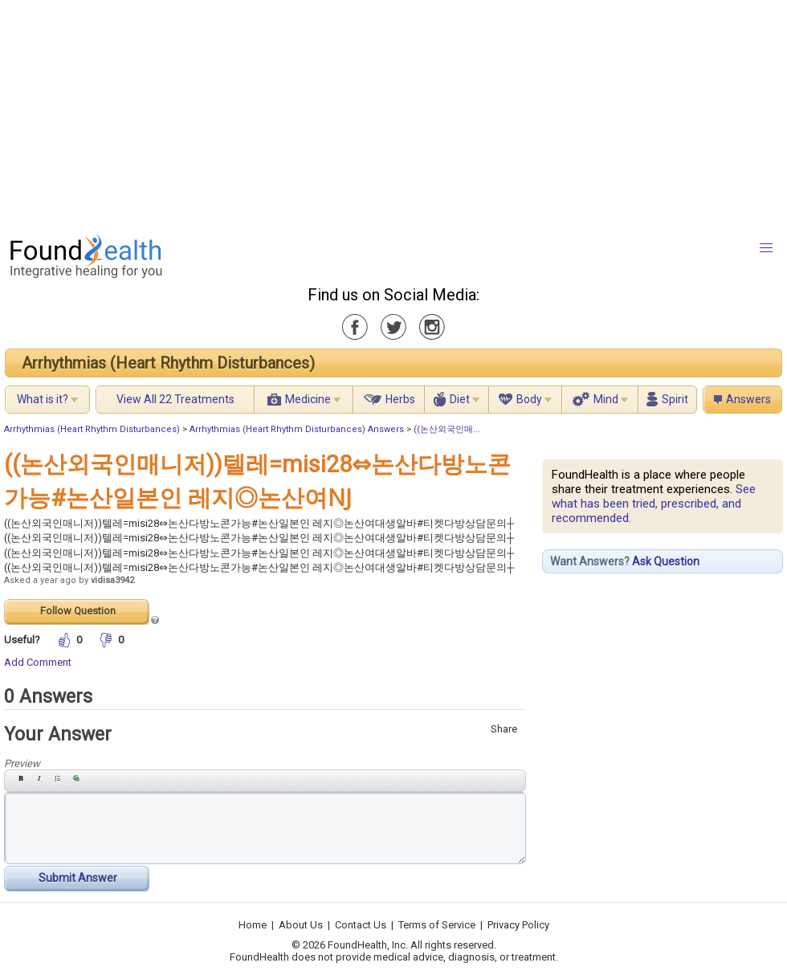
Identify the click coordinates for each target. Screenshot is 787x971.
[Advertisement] (252, 112)
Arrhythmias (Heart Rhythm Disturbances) (168, 363)
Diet (460, 399)
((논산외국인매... (447, 429)
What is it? (42, 399)
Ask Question (665, 561)
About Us (301, 925)
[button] (766, 248)
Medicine (308, 399)
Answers (748, 399)
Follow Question (78, 611)
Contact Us (360, 925)
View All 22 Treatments (175, 399)
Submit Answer (78, 877)
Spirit (675, 399)
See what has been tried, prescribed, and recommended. (654, 503)
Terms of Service (436, 925)
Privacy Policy (518, 925)
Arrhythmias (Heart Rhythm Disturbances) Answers (297, 429)
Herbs (400, 399)
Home (253, 925)
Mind (605, 399)
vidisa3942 (112, 580)
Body (529, 399)
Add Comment (37, 662)
